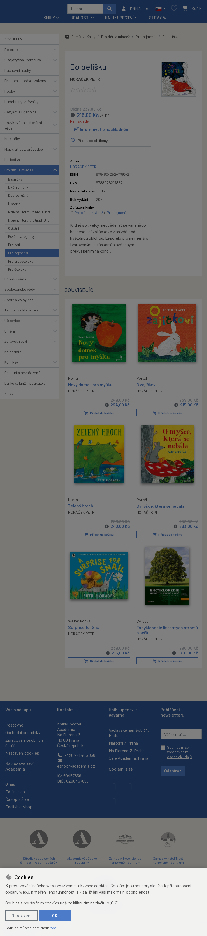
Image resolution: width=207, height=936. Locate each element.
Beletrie (11, 51)
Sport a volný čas (18, 301)
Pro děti (14, 247)
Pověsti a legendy (21, 238)
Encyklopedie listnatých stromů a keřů (167, 631)
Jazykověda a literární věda (23, 127)
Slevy (8, 395)
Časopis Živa (17, 799)
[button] (160, 9)
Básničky (15, 181)
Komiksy (11, 364)
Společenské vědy (19, 291)
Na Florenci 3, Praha (127, 750)
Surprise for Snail (85, 628)
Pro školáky (17, 271)
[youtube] (114, 800)
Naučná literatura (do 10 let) (29, 214)
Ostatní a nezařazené (22, 374)
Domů (73, 38)
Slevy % (157, 19)
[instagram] (130, 785)
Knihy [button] (49, 19)
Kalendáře (13, 353)
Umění (9, 333)
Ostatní (13, 230)
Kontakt (65, 709)
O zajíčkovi (146, 386)
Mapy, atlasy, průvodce (23, 151)
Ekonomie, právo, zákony (25, 82)
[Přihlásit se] (135, 9)
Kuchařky (12, 140)
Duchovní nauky (17, 72)
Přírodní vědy (15, 281)
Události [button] (80, 19)
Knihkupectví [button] (119, 19)
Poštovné (14, 724)
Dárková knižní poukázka (25, 385)
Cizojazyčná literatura (22, 61)
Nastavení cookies (22, 752)
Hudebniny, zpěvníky (21, 103)
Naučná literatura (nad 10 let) (29, 222)
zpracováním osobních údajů (179, 754)
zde (53, 927)
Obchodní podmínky (22, 732)
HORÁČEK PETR (85, 80)
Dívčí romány (18, 189)
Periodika (12, 161)
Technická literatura (21, 312)
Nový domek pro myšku (90, 385)
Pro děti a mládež (18, 171)
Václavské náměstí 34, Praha (129, 732)
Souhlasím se (179, 752)
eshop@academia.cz (76, 763)
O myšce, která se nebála (160, 507)
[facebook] (114, 785)
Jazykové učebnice (20, 113)
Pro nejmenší (18, 255)
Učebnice (12, 322)
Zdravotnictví (15, 343)
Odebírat (172, 770)
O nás (10, 783)
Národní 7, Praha (123, 742)
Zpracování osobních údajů (24, 742)
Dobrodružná (18, 197)
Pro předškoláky (20, 263)
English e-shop (18, 806)
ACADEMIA (13, 41)
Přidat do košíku (99, 415)
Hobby (9, 93)
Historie (14, 206)
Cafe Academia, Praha (128, 758)
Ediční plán (15, 791)
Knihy (91, 38)
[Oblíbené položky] (174, 9)
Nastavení (22, 915)
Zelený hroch (80, 507)
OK (54, 915)
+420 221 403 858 (76, 755)
